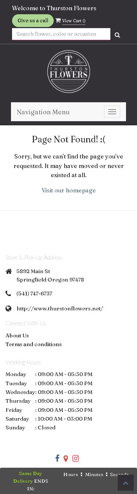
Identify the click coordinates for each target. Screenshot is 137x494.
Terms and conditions (33, 344)
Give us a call (33, 20)
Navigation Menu (43, 112)
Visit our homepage (69, 190)
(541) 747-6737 (34, 293)
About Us (17, 335)
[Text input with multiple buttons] (61, 34)
